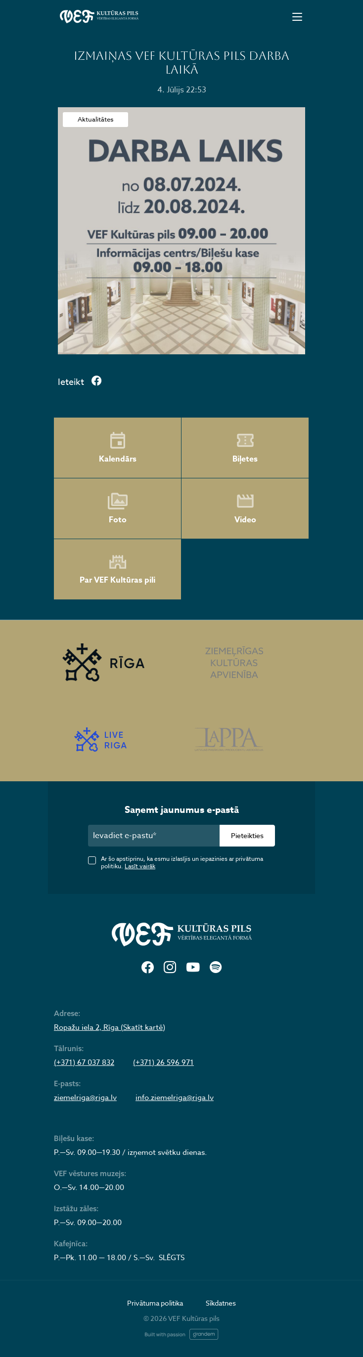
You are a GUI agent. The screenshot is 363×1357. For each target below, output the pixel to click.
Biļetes (245, 447)
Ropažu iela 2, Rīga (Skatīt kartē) (109, 1027)
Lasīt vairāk (140, 866)
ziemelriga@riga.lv (85, 1097)
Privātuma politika (155, 1303)
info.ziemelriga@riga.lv (175, 1097)
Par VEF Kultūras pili (117, 569)
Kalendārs (117, 447)
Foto (118, 508)
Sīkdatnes (221, 1303)
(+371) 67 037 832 (84, 1062)
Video (245, 508)
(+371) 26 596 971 (163, 1062)
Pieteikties (247, 835)
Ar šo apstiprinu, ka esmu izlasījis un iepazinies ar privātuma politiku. (182, 862)
